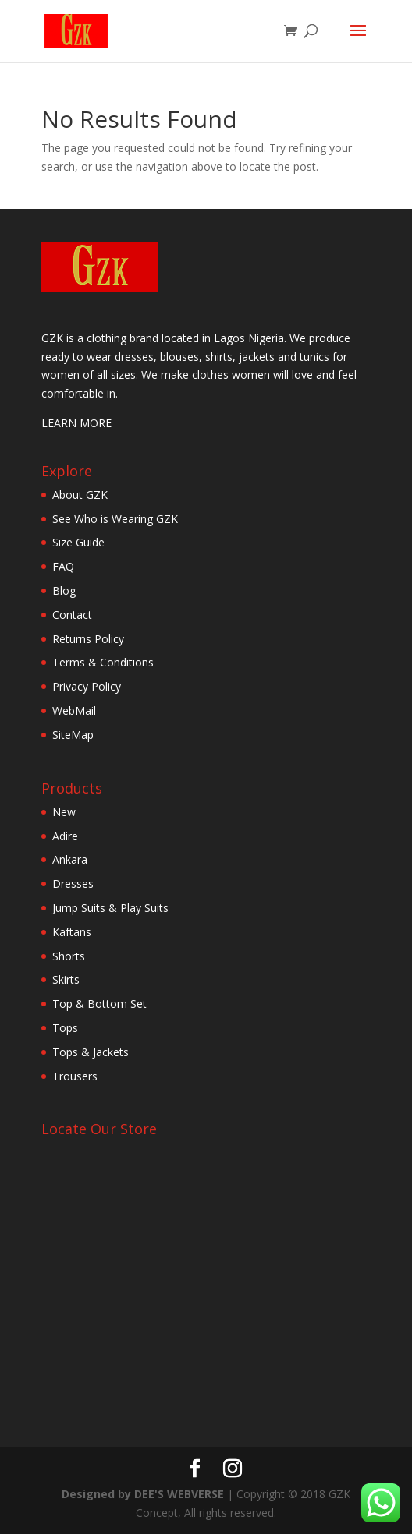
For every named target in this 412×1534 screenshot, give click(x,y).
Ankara (69, 859)
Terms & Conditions (103, 662)
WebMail (74, 710)
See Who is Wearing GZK (115, 518)
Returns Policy (88, 638)
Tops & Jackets (90, 1051)
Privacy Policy (86, 686)
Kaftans (71, 931)
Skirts (66, 979)
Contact (72, 614)
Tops (65, 1027)
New (64, 811)
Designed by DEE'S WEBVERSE (144, 1493)
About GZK (80, 494)
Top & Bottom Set (99, 1003)
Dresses (73, 883)
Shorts (68, 956)
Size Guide (78, 542)
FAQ (63, 566)
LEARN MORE (76, 422)
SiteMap (73, 734)
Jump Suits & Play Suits (110, 907)
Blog (64, 590)
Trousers (75, 1076)
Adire (65, 836)
